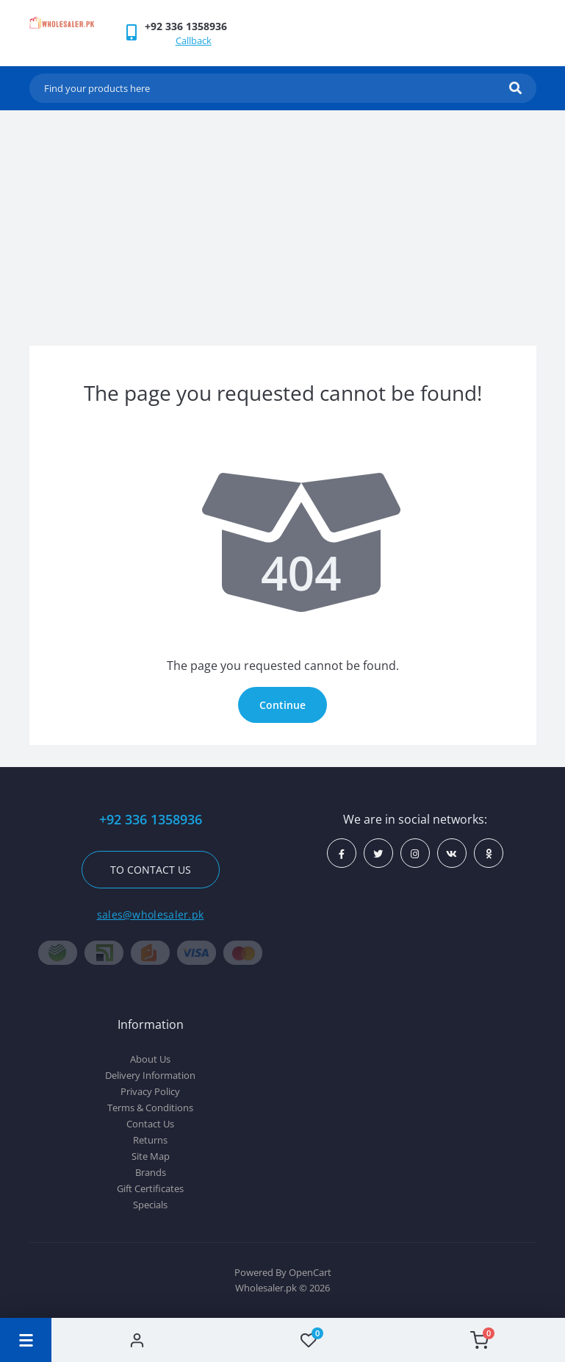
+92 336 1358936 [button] (150, 819)
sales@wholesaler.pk (150, 914)
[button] (186, 26)
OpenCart (310, 1272)
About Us (150, 1059)
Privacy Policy (150, 1091)
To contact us (150, 870)
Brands (150, 1172)
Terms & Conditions (150, 1107)
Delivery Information (150, 1075)
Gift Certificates (150, 1188)
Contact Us (150, 1123)
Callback (194, 40)
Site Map (151, 1156)
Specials (150, 1204)
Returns (150, 1140)
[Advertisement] (283, 221)
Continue (282, 705)
